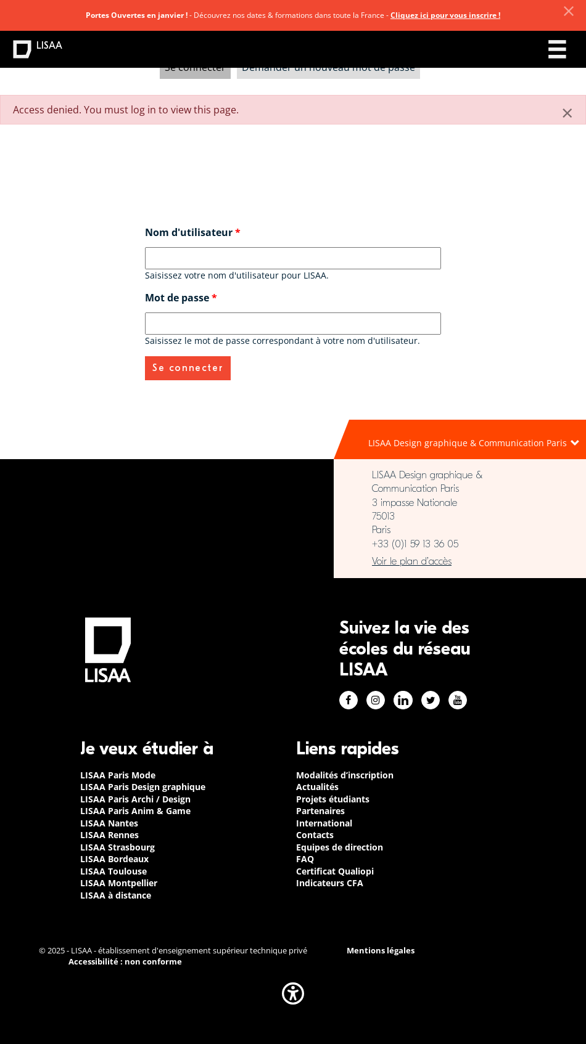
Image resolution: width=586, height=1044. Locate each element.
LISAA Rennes (109, 835)
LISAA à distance (115, 895)
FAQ (305, 859)
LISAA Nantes (109, 823)
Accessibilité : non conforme (125, 961)
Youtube (457, 700)
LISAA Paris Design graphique (142, 787)
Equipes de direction (339, 847)
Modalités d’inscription (345, 775)
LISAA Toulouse (113, 871)
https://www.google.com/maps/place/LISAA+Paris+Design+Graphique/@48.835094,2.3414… (460, 561)
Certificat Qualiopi (335, 871)
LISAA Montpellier (118, 883)
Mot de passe (181, 297)
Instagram (375, 700)
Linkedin (403, 700)
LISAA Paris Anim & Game (135, 811)
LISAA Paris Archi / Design (135, 799)
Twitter (430, 700)
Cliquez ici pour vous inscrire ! (445, 15)
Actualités (317, 787)
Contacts (315, 835)
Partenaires (320, 811)
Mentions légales (381, 950)
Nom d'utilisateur (193, 232)
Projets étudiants (332, 799)
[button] (293, 993)
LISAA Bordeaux (114, 859)
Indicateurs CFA (329, 883)
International (324, 823)
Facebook (348, 700)
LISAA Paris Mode (117, 775)
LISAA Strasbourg (117, 847)
